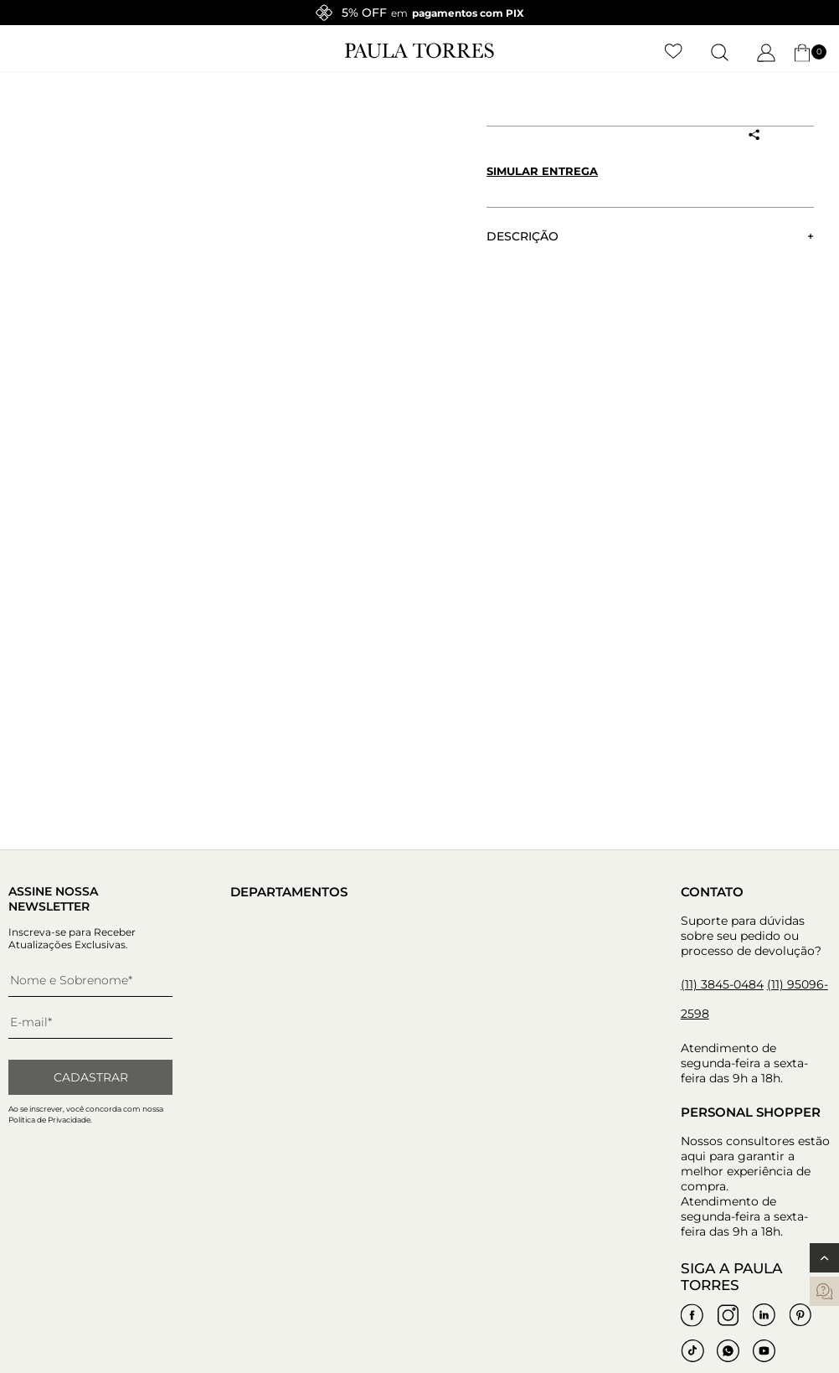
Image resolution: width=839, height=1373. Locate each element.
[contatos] (824, 1291)
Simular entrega (542, 171)
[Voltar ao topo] (824, 1257)
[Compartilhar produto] (754, 134)
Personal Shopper (751, 1112)
